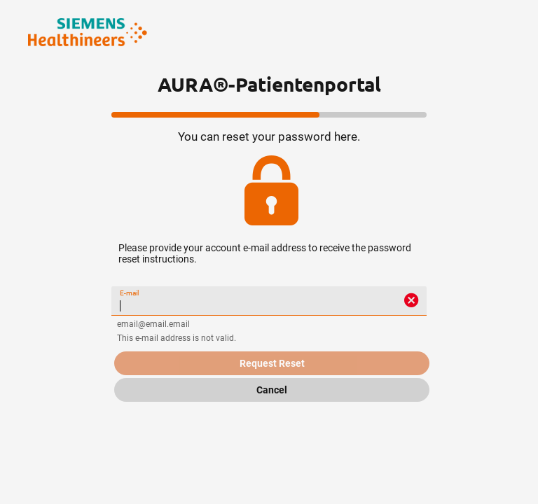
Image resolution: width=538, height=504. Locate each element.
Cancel (271, 390)
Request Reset (272, 363)
